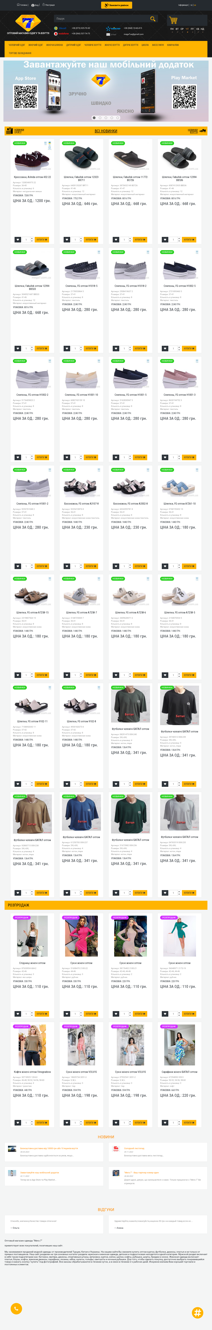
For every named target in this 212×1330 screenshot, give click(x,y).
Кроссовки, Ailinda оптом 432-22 (32, 177)
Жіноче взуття (112, 45)
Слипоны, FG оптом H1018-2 (130, 285)
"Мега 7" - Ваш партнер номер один (141, 1172)
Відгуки (106, 1209)
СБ (197, 29)
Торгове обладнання (20, 53)
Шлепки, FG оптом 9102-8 (81, 721)
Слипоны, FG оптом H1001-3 (179, 394)
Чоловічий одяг (17, 45)
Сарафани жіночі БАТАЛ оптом (179, 1071)
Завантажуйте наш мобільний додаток (39, 1172)
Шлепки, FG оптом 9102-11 (32, 721)
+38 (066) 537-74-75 (81, 33)
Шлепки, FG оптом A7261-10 (180, 503)
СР (182, 29)
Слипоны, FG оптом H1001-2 (32, 503)
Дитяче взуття (130, 45)
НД (202, 29)
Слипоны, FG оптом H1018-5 (81, 285)
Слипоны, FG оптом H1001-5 (130, 394)
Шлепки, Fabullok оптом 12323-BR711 (81, 178)
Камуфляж (173, 45)
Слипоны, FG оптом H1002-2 (32, 394)
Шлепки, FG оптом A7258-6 (130, 612)
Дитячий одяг (73, 45)
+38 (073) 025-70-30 (81, 28)
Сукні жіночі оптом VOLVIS (81, 1071)
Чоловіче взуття (92, 45)
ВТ (177, 29)
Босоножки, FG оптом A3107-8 (81, 503)
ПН (172, 29)
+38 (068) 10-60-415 (133, 28)
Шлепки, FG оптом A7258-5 (179, 612)
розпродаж (18, 905)
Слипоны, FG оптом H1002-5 (179, 285)
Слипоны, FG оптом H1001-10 (81, 394)
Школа (145, 45)
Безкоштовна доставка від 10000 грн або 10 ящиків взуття (49, 1148)
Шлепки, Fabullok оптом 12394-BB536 (179, 178)
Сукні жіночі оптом (81, 963)
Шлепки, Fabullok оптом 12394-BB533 (32, 287)
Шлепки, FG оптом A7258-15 (32, 612)
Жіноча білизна (54, 45)
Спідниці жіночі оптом (32, 963)
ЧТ (187, 29)
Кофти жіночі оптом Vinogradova (32, 1071)
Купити (42, 239)
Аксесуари (158, 45)
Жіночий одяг (35, 45)
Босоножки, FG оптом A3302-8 (130, 503)
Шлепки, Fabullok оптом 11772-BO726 (130, 178)
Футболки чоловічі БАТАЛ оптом (130, 728)
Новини (106, 1137)
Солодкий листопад (134, 1148)
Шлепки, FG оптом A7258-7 (81, 612)
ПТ (192, 29)
